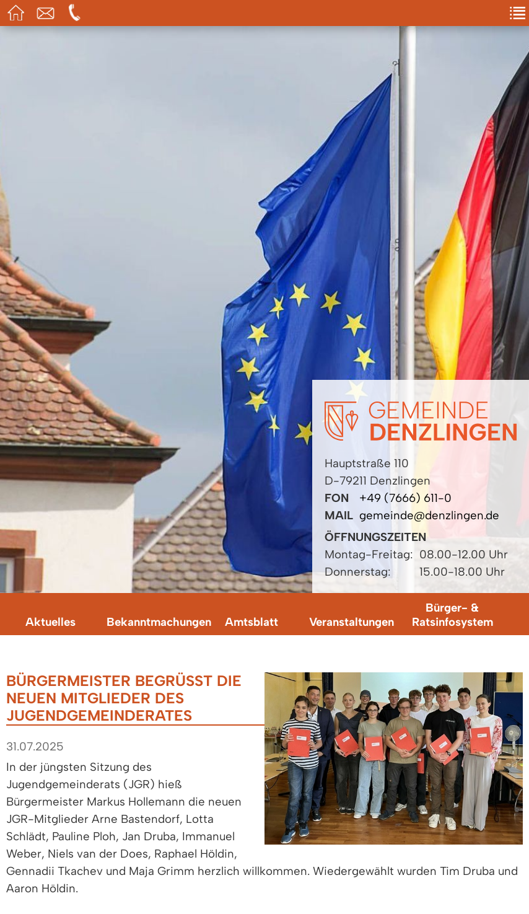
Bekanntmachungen (154, 622)
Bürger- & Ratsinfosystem (452, 614)
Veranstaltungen (351, 622)
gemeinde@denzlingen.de (429, 515)
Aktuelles (50, 622)
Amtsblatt (251, 622)
